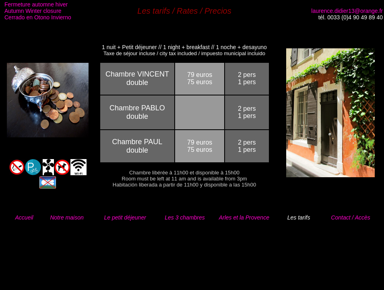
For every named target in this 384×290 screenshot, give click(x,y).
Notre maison (66, 217)
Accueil (24, 217)
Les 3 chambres (185, 217)
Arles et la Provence (244, 217)
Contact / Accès (350, 217)
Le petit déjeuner (125, 217)
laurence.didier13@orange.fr (347, 11)
